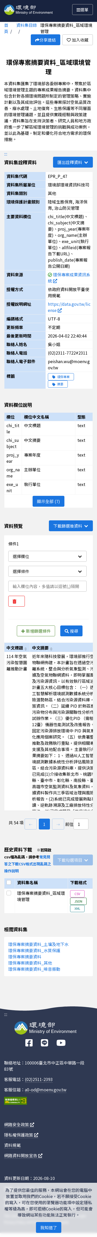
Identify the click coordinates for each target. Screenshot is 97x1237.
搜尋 (71, 631)
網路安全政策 (19, 1124)
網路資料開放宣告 (23, 1155)
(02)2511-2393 (39, 1079)
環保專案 (61, 376)
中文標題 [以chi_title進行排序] (14, 648)
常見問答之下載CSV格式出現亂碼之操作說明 (27, 863)
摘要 (57, 384)
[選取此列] (9, 893)
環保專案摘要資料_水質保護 (34, 950)
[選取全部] (9, 882)
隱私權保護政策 (21, 1135)
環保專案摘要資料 (24, 956)
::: (5, 154)
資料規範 (12, 1145)
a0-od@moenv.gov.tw (45, 1089)
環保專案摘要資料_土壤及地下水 (38, 944)
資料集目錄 (26, 25)
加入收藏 (77, 40)
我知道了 (48, 1227)
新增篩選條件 (36, 631)
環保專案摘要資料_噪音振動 (34, 969)
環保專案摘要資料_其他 (30, 963)
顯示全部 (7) (48, 501)
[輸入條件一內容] (47, 586)
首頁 (6, 28)
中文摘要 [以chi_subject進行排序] (40, 648)
